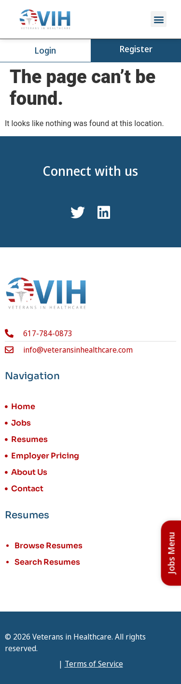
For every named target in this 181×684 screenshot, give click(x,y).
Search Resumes (47, 562)
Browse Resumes (48, 546)
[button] (159, 19)
